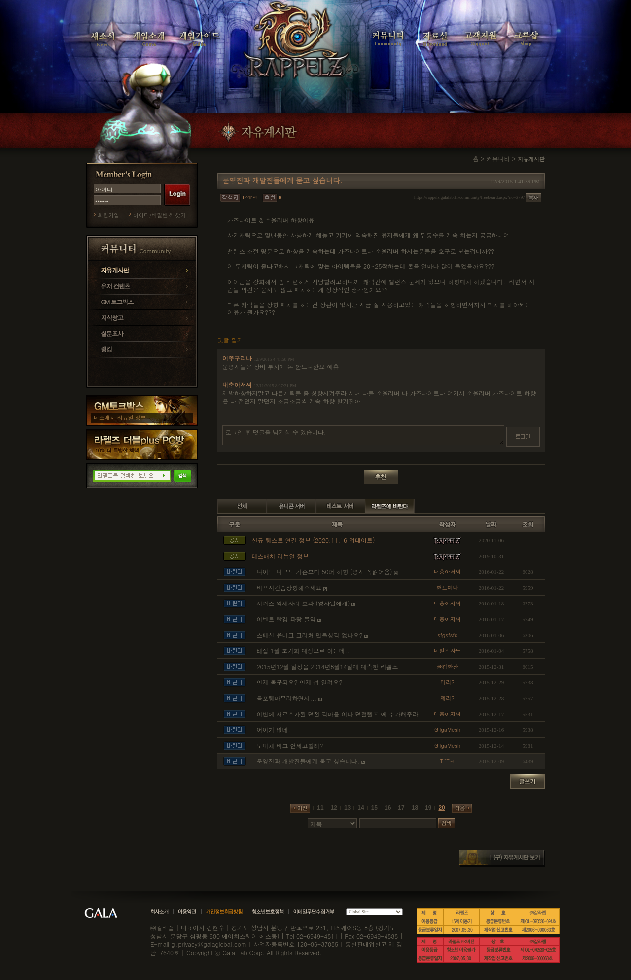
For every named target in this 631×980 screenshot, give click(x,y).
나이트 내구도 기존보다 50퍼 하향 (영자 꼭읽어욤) (324, 571)
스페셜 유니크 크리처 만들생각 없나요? (310, 635)
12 (334, 807)
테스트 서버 (340, 506)
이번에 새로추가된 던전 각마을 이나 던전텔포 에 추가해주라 (338, 714)
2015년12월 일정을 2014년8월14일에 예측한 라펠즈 (327, 666)
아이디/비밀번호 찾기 (159, 215)
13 (347, 807)
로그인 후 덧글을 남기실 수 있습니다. (363, 435)
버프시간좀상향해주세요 (289, 587)
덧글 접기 (230, 340)
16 (388, 807)
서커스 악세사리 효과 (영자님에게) (303, 603)
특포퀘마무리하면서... (287, 698)
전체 (242, 506)
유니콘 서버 (291, 506)
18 (415, 807)
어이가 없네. (274, 729)
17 (401, 807)
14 (360, 807)
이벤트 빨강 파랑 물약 (286, 619)
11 (320, 807)
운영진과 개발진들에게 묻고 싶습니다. (308, 761)
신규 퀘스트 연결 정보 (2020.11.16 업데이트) (313, 540)
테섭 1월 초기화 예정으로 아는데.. (303, 650)
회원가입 (108, 215)
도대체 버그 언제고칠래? (290, 745)
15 (374, 807)
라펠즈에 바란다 (390, 506)
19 (428, 807)
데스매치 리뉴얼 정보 (120, 417)
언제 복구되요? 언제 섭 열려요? (300, 682)
